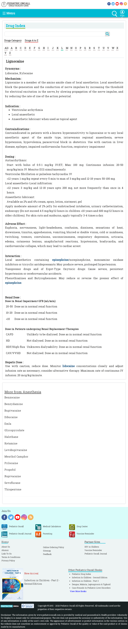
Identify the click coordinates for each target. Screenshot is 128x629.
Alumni (5, 550)
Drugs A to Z (31, 40)
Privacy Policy (8, 560)
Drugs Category (12, 40)
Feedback (47, 554)
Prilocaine (11, 463)
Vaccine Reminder (93, 550)
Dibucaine (11, 417)
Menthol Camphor (16, 456)
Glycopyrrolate (14, 430)
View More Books (78, 591)
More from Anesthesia (22, 392)
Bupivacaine (12, 410)
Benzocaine (12, 397)
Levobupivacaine (15, 450)
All (6, 48)
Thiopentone (12, 489)
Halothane (11, 436)
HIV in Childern (92, 546)
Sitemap (47, 550)
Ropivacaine (12, 476)
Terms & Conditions (10, 557)
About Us (5, 546)
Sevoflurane (12, 482)
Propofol (10, 469)
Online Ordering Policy (53, 547)
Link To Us (6, 553)
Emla (7, 423)
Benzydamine (13, 404)
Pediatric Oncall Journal (96, 553)
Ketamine (10, 443)
